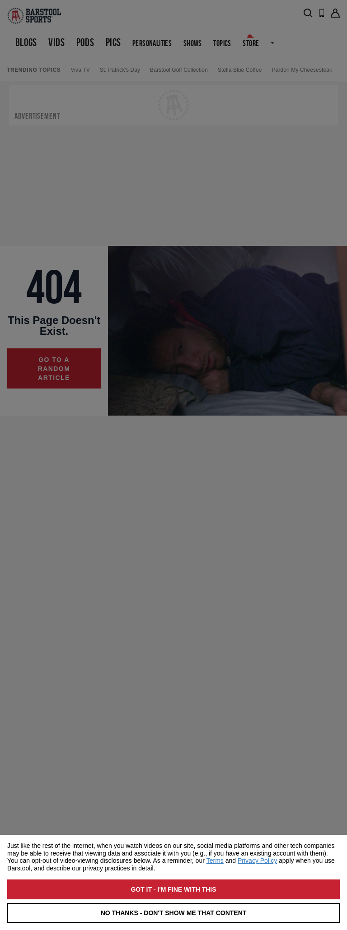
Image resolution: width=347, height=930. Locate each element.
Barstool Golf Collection (179, 70)
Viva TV (79, 70)
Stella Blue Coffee (240, 70)
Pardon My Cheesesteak (302, 70)
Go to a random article (54, 368)
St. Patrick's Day (120, 70)
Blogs (26, 42)
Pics (113, 42)
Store (251, 43)
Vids (56, 42)
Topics (222, 43)
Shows (192, 43)
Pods (85, 42)
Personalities (152, 43)
